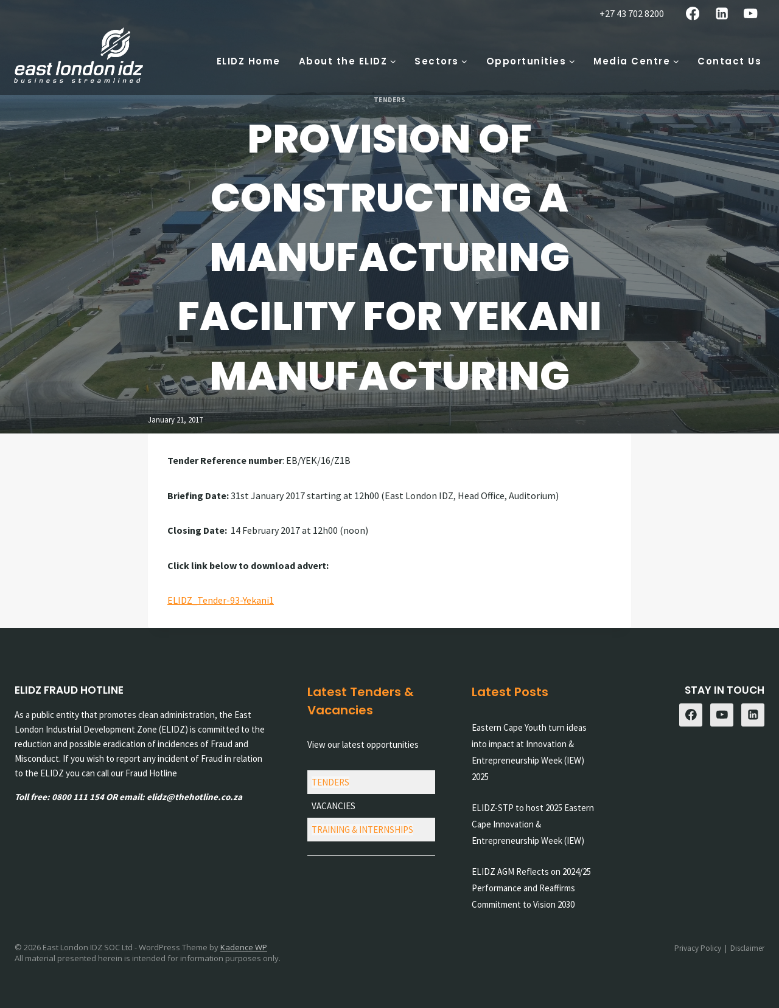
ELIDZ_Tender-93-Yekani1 (220, 600)
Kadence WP (243, 947)
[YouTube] (750, 13)
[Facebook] (693, 13)
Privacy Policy (697, 948)
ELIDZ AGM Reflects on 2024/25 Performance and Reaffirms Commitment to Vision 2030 (531, 888)
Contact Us (729, 61)
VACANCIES (333, 806)
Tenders (390, 99)
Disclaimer (747, 948)
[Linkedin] (721, 13)
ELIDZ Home (249, 61)
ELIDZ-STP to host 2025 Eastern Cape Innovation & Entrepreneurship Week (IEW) (533, 824)
